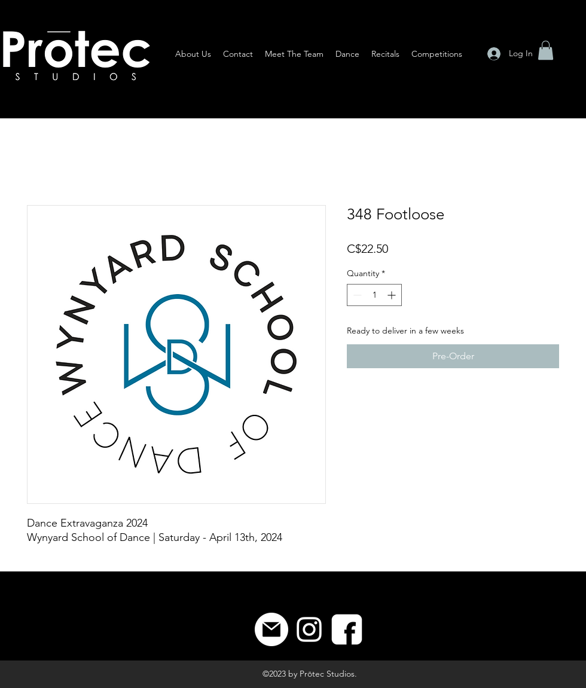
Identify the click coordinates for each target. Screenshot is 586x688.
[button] (546, 50)
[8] (347, 629)
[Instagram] (309, 629)
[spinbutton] (374, 295)
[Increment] (392, 295)
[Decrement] (356, 295)
